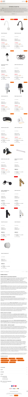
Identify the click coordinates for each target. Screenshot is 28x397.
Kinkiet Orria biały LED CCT (5, 253)
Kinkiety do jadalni (20, 360)
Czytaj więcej (11, 395)
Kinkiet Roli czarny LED (18, 33)
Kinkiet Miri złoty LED (17, 190)
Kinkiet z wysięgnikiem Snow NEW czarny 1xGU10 (5, 191)
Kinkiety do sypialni (19, 358)
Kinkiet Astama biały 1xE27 (18, 127)
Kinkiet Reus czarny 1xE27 (5, 127)
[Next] (26, 17)
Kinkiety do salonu (12, 358)
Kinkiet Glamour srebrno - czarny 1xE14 (4, 65)
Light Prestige (3, 36)
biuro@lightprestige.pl (5, 378)
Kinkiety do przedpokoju (5, 360)
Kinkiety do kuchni (13, 360)
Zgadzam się (16, 395)
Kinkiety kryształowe (5, 362)
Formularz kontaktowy (5, 379)
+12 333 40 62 (4, 377)
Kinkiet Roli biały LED (4, 33)
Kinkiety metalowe (12, 362)
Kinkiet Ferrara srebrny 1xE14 (19, 64)
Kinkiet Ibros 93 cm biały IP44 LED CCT (19, 159)
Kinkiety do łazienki (4, 358)
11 (25, 271)
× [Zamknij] (27, 391)
